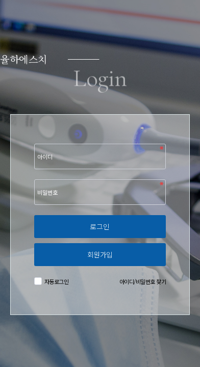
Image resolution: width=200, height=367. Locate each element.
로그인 (100, 226)
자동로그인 (55, 281)
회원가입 (100, 254)
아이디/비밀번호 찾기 (142, 281)
